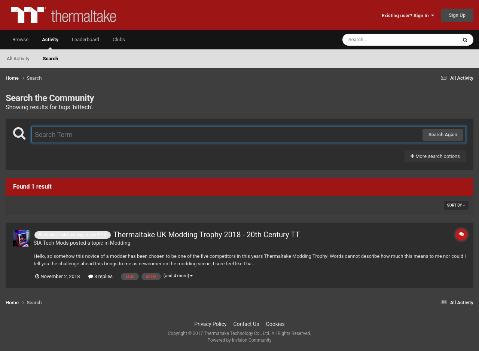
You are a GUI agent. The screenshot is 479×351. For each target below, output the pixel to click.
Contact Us (246, 324)
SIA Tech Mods (51, 243)
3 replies (100, 276)
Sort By (456, 205)
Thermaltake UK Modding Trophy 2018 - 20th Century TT (206, 234)
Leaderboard (85, 39)
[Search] (380, 40)
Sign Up (457, 15)
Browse (20, 39)
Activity (50, 43)
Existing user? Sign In (408, 15)
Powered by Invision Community (240, 340)
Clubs (119, 39)
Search (50, 58)
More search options (435, 156)
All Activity (18, 58)
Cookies (275, 324)
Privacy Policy (210, 324)
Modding (120, 243)
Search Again (442, 134)
